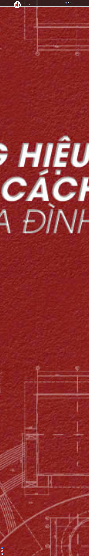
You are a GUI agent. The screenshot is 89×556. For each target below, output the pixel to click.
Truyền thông (38, 5)
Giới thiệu (28, 5)
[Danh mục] (75, 5)
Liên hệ (69, 5)
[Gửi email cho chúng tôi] (70, 3)
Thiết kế (46, 5)
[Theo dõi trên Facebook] (66, 3)
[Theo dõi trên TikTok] (68, 3)
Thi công (54, 5)
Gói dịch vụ (63, 5)
